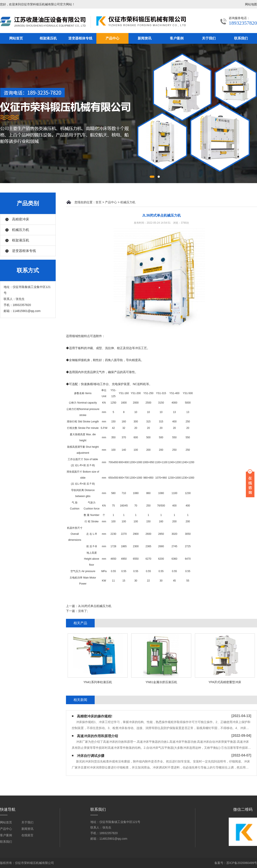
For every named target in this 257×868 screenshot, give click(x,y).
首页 (99, 202)
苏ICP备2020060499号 (241, 863)
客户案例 (177, 38)
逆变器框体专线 (80, 38)
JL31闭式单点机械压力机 (94, 606)
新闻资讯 (144, 38)
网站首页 (16, 38)
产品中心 (112, 38)
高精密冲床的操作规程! (94, 716)
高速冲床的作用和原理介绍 (97, 736)
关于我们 (209, 38)
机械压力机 (20, 230)
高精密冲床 (20, 219)
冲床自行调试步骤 (90, 756)
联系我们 (241, 38)
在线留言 (27, 835)
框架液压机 (48, 38)
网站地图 (251, 4)
